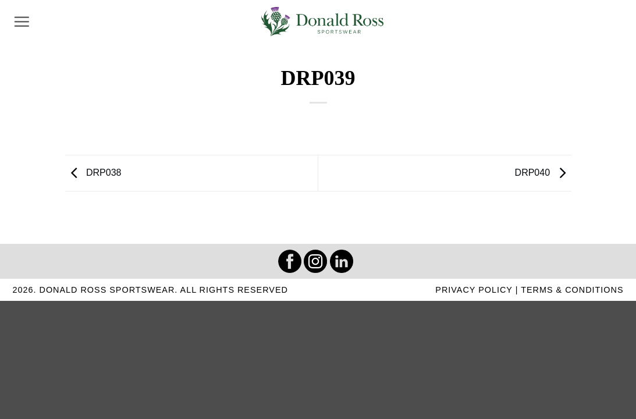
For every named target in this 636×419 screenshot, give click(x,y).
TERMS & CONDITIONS (572, 289)
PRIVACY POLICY (473, 289)
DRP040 (543, 172)
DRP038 (93, 172)
